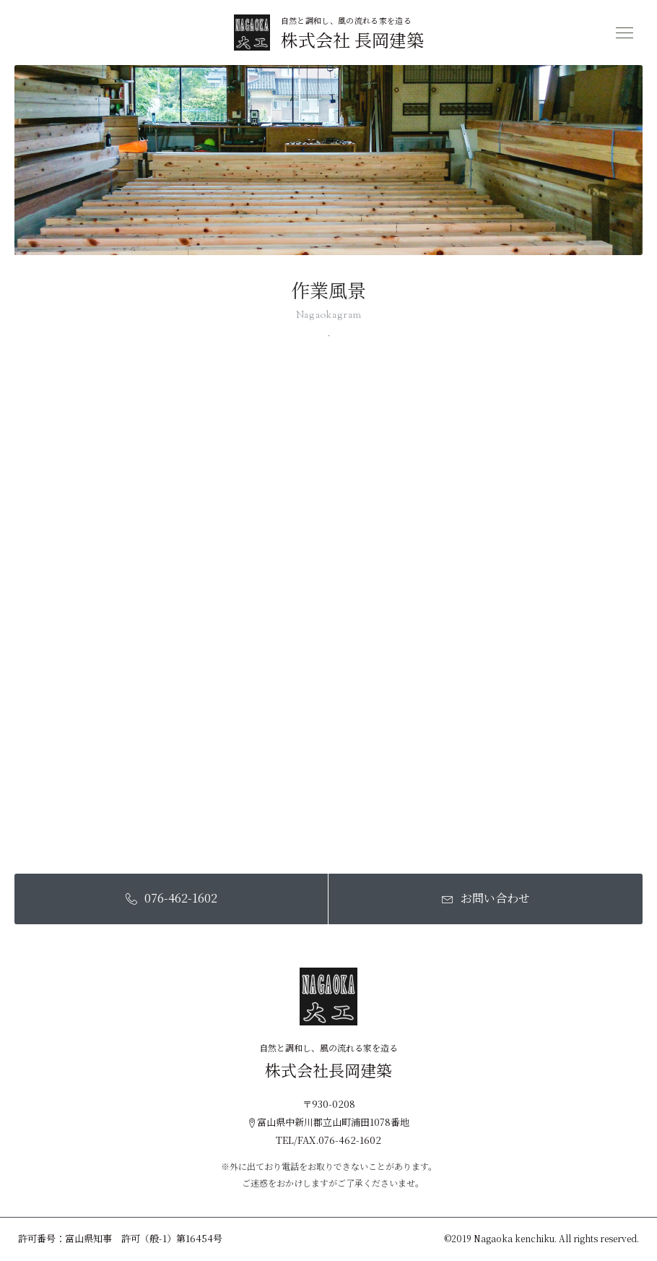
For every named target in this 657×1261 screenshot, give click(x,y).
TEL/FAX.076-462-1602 (328, 1140)
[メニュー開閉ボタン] (624, 32)
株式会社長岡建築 (328, 1070)
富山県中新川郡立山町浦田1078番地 (328, 1122)
